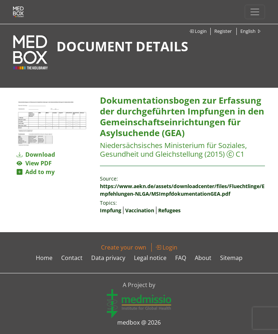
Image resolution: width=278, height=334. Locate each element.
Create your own (123, 247)
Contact (72, 258)
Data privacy (108, 258)
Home (44, 258)
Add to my (36, 172)
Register (223, 31)
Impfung (110, 210)
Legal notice (150, 258)
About (203, 258)
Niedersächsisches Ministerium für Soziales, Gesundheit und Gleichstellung (173, 149)
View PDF (34, 163)
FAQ (180, 258)
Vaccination (139, 210)
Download (36, 155)
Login (198, 31)
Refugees (169, 210)
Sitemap (231, 258)
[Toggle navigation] (255, 12)
